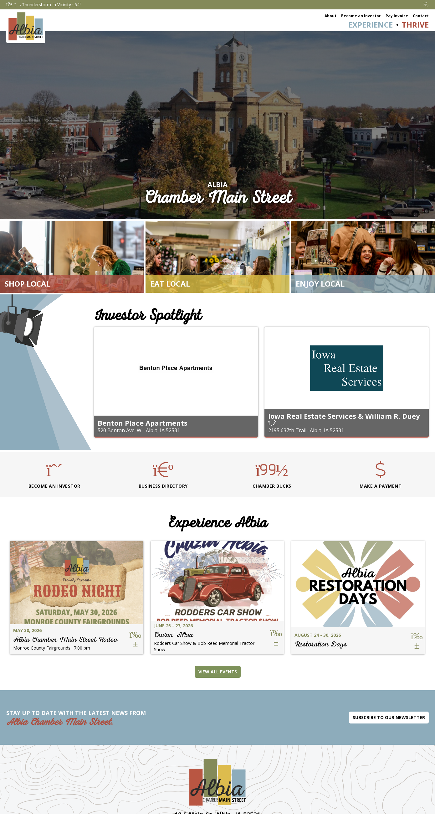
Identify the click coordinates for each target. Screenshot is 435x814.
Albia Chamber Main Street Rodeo (65, 639)
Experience (370, 24)
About (330, 15)
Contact (421, 15)
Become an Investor (361, 15)
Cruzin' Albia (173, 634)
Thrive (415, 24)
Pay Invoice (397, 15)
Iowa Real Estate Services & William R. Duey (344, 416)
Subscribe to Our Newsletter (389, 717)
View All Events (217, 672)
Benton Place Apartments (142, 423)
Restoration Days (320, 644)
